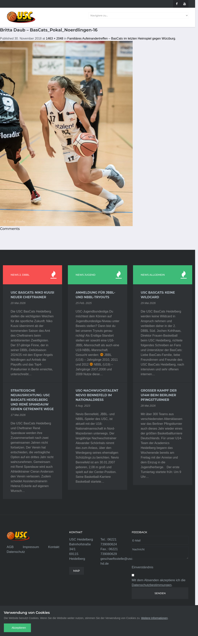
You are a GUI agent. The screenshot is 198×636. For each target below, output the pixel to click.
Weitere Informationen (154, 618)
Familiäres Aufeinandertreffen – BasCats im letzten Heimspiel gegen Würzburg (121, 38)
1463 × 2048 (54, 38)
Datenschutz (16, 552)
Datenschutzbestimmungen (152, 585)
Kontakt (53, 547)
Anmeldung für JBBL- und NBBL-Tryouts (95, 295)
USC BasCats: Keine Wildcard (158, 295)
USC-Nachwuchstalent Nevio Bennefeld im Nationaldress (97, 395)
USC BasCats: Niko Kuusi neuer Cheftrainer (32, 295)
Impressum (31, 547)
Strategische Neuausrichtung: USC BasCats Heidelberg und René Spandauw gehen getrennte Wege (32, 400)
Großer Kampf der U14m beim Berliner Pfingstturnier (159, 395)
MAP (76, 571)
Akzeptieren (19, 627)
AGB (10, 547)
